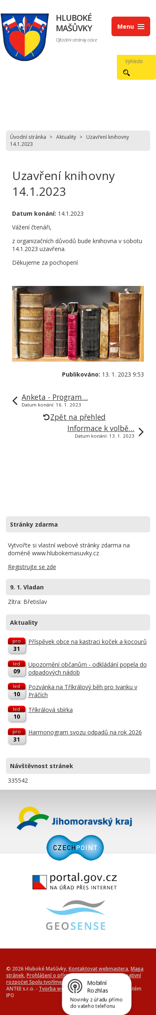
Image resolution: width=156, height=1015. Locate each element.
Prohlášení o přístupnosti (56, 975)
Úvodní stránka (28, 136)
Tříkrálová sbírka (50, 710)
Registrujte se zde (32, 567)
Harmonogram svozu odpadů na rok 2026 (85, 732)
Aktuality (66, 136)
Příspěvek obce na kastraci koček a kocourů (87, 641)
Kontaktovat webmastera (98, 968)
